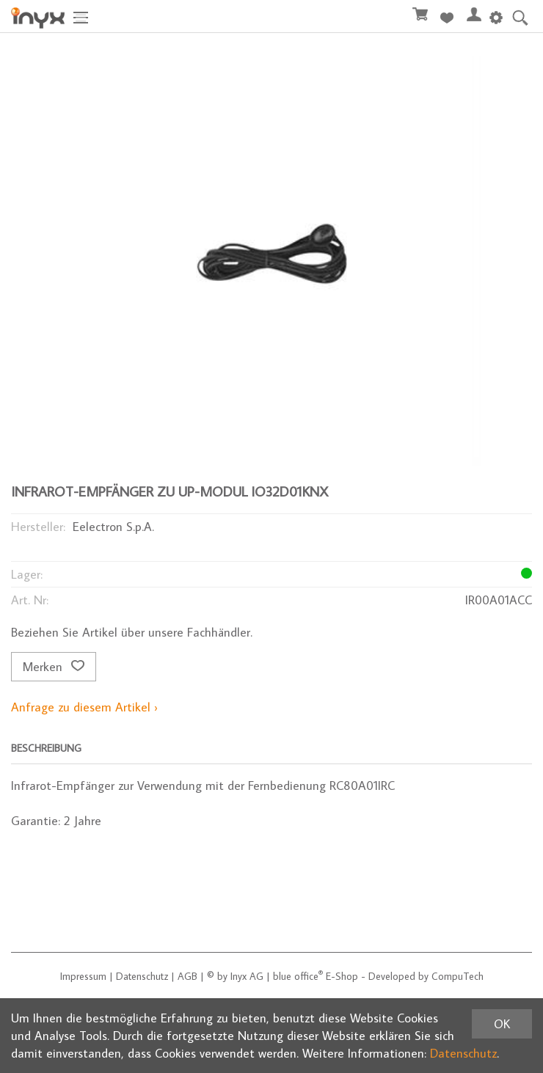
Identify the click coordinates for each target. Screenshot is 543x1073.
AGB (187, 976)
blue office (298, 976)
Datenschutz (142, 976)
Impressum (83, 976)
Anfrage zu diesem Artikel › (84, 707)
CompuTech (457, 976)
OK (502, 1024)
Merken (53, 667)
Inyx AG (246, 976)
